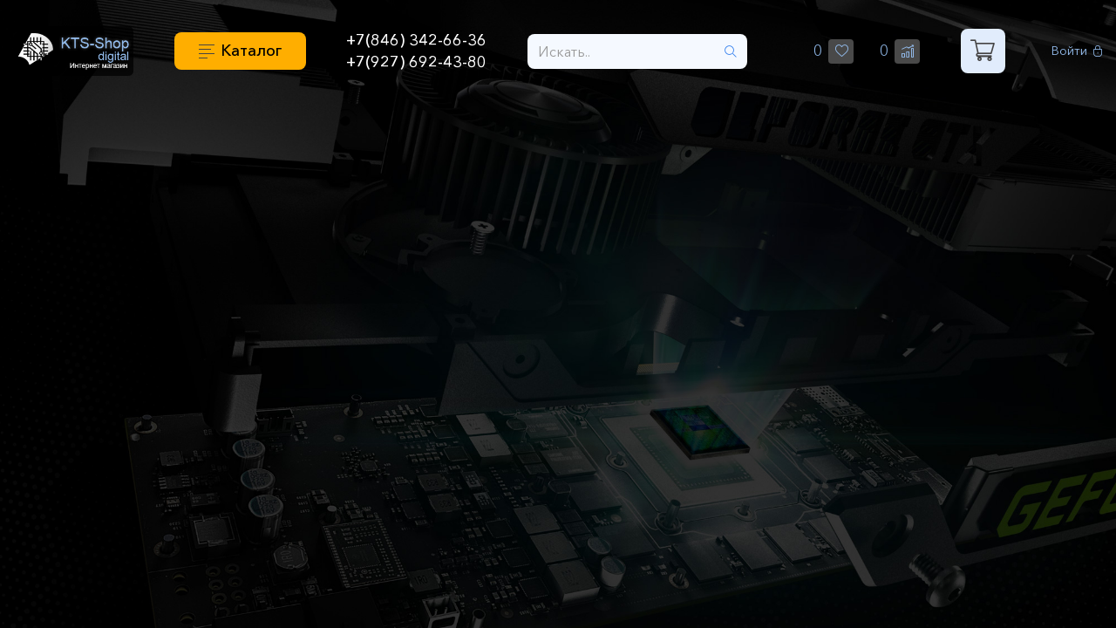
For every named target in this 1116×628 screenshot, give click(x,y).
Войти (1077, 51)
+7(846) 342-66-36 (416, 40)
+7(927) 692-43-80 (416, 62)
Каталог (251, 50)
